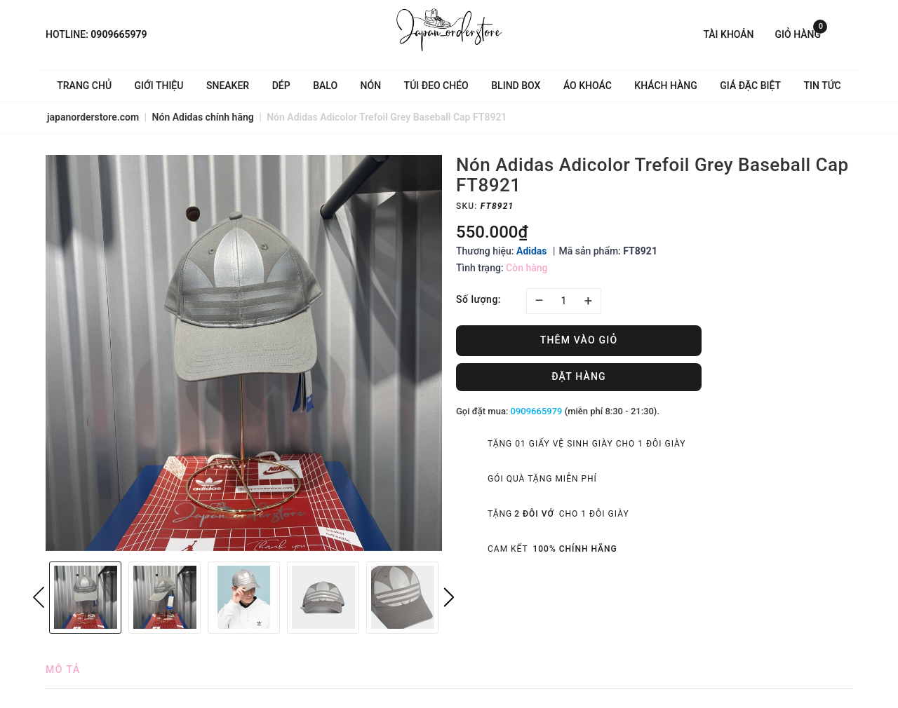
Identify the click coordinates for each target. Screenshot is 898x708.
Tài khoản (728, 34)
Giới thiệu (159, 85)
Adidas (531, 251)
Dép (281, 85)
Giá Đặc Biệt (750, 85)
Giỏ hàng (801, 33)
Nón (371, 85)
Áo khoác (587, 85)
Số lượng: (478, 299)
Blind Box (515, 85)
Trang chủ (84, 85)
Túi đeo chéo (436, 85)
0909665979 (119, 34)
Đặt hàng (578, 376)
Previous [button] (38, 597)
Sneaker (227, 85)
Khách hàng (665, 85)
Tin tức (822, 85)
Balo (325, 85)
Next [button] (449, 597)
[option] (244, 353)
